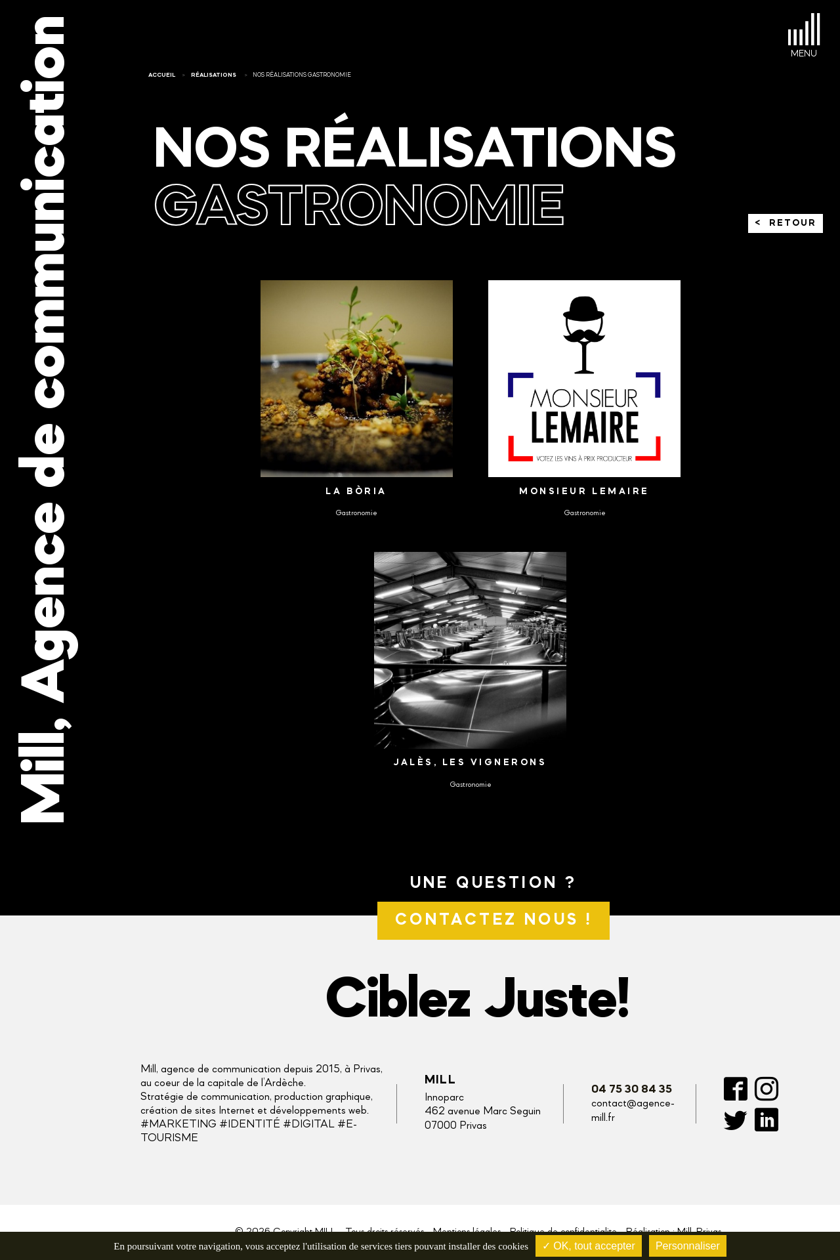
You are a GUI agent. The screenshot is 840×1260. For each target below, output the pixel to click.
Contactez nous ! (493, 920)
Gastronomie (356, 513)
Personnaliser (688, 1245)
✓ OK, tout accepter (588, 1245)
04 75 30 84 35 (631, 1089)
